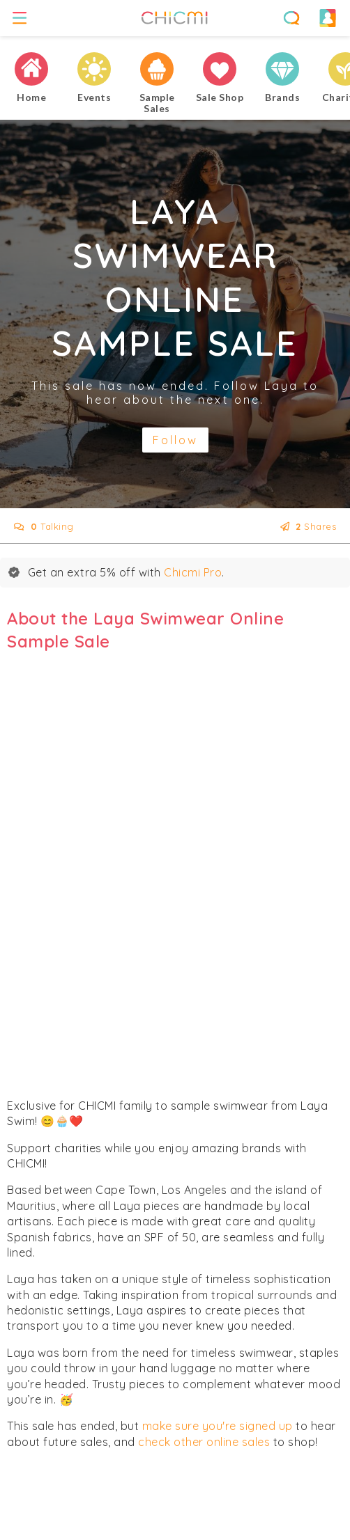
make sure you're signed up (217, 1426)
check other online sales (204, 1442)
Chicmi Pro (193, 572)
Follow (175, 440)
